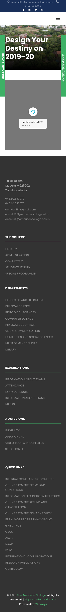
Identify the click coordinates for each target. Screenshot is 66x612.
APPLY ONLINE (14, 437)
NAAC (9, 544)
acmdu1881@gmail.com (20, 209)
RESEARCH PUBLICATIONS (22, 563)
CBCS (9, 532)
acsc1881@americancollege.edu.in (27, 219)
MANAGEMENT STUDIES (21, 343)
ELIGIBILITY (12, 430)
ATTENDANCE (14, 385)
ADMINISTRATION (17, 255)
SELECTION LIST (15, 449)
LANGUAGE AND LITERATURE (24, 300)
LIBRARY (10, 350)
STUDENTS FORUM (17, 267)
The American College (31, 595)
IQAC (8, 550)
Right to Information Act (40, 599)
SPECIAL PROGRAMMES (21, 274)
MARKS (10, 404)
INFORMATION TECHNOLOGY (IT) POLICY (33, 496)
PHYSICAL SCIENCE (17, 306)
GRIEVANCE (13, 526)
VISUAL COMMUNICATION (22, 331)
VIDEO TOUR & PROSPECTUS (24, 443)
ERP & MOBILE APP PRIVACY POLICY (29, 519)
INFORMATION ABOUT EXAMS (25, 379)
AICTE (9, 538)
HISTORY (11, 249)
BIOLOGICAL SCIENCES (20, 312)
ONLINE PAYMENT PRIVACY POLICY (28, 513)
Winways (41, 604)
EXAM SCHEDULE (16, 392)
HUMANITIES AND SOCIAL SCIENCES (29, 337)
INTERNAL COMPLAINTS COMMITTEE (29, 479)
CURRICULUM (14, 569)
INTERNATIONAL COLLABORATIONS (28, 556)
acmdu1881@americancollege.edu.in (27, 214)
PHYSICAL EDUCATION (20, 325)
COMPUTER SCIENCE (19, 319)
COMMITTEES (14, 261)
